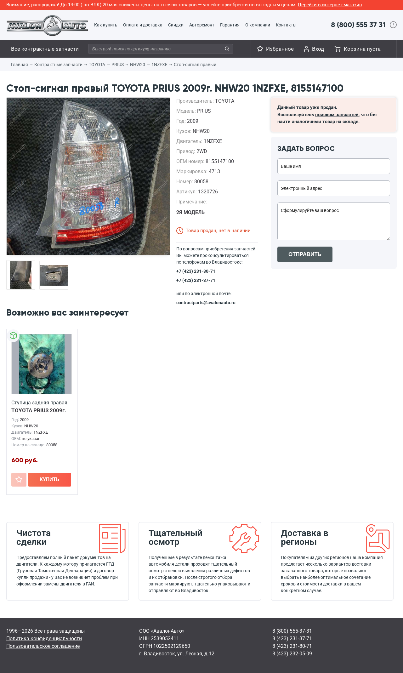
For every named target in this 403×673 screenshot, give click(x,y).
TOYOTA (97, 64)
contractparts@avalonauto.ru (206, 302)
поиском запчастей (337, 114)
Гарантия (230, 24)
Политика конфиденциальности (44, 639)
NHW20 (137, 64)
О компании (257, 24)
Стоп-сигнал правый (195, 64)
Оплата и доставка (142, 24)
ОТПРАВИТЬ (304, 254)
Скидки (176, 24)
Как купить (105, 24)
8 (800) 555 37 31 (358, 24)
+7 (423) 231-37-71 (195, 280)
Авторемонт (201, 24)
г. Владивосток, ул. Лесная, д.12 (176, 654)
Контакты (286, 24)
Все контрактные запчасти (45, 49)
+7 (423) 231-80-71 (195, 271)
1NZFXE (159, 64)
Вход (318, 49)
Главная (19, 64)
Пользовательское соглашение (43, 646)
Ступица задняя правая (39, 403)
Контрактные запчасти (58, 64)
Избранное (280, 49)
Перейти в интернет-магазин (330, 5)
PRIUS (117, 64)
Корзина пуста (362, 49)
